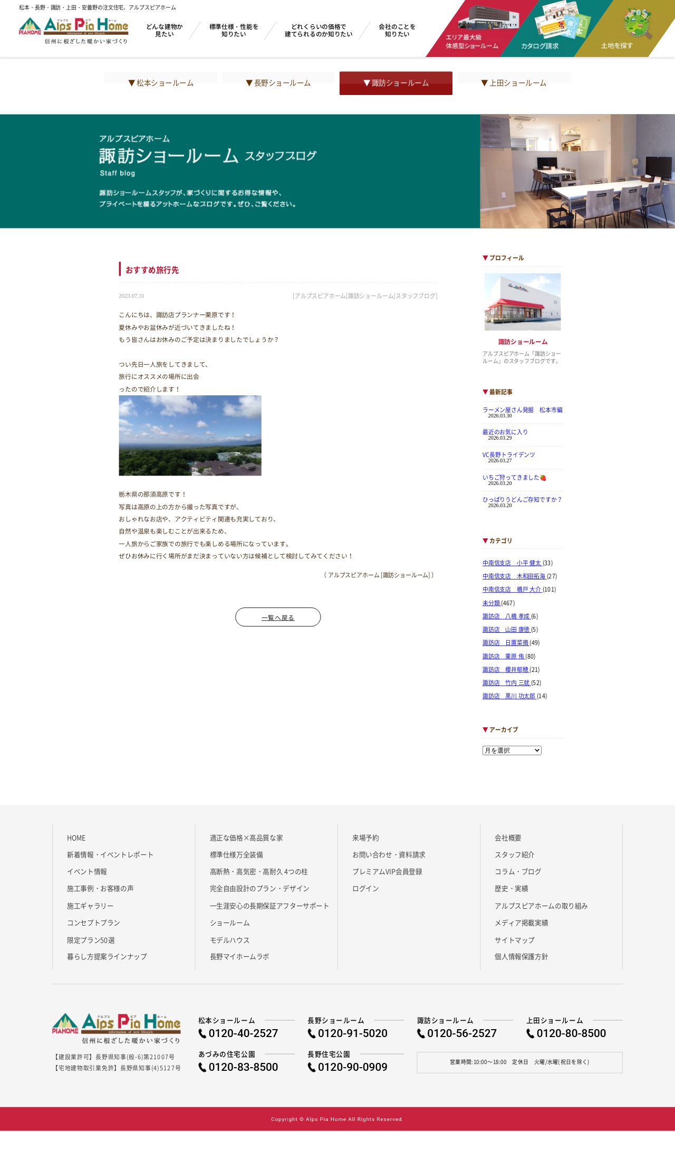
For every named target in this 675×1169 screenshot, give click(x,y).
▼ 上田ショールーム (513, 83)
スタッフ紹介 (515, 854)
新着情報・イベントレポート (110, 854)
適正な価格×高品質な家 (246, 837)
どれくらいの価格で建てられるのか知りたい (319, 30)
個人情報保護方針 (521, 956)
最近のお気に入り (505, 432)
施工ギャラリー (90, 905)
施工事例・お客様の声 (100, 888)
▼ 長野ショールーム (278, 83)
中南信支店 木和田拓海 (515, 576)
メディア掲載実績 (521, 922)
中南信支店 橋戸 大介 (513, 589)
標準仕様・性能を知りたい (234, 30)
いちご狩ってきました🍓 (515, 477)
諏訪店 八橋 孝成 (507, 616)
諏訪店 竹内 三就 (507, 683)
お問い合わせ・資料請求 (389, 854)
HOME (76, 837)
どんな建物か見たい (164, 30)
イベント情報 (87, 871)
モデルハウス (230, 939)
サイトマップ (515, 939)
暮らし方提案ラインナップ (107, 956)
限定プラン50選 (90, 939)
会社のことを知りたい (397, 30)
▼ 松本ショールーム (161, 83)
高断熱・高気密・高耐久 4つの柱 (259, 871)
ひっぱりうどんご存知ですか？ (522, 499)
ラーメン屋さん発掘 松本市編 (522, 409)
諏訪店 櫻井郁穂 (506, 670)
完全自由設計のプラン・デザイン (260, 888)
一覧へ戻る (278, 617)
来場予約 (365, 837)
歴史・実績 (511, 888)
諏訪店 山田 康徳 (507, 629)
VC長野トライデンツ (509, 454)
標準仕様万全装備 (236, 854)
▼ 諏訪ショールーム (396, 83)
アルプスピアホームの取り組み (541, 905)
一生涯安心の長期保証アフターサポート (270, 905)
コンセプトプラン (93, 922)
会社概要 (508, 837)
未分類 (492, 602)
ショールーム (230, 922)
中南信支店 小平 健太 (513, 563)
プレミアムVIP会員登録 (387, 871)
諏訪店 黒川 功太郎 (510, 696)
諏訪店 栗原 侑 (504, 656)
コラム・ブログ (518, 871)
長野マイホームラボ (240, 956)
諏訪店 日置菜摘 (506, 643)
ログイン (365, 888)
